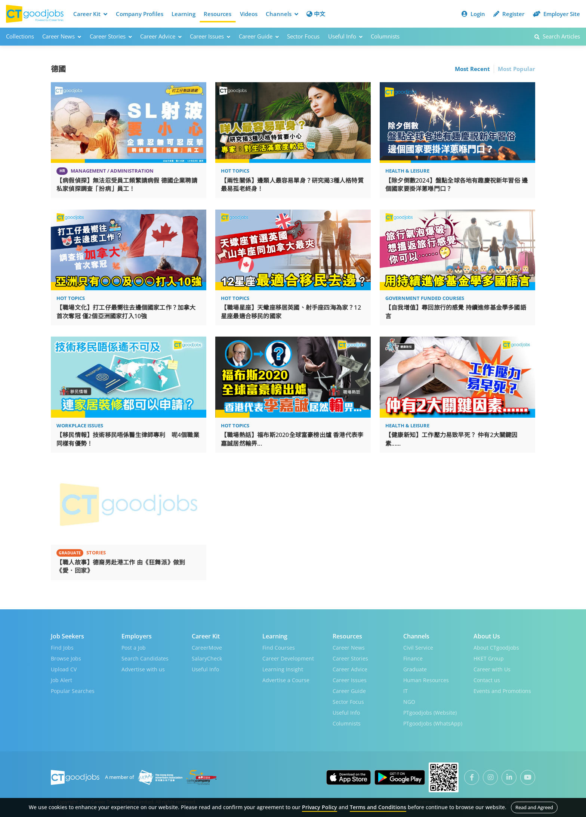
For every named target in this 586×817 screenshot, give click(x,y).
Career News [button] (61, 36)
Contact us (487, 680)
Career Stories (350, 658)
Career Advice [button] (161, 36)
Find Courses (278, 647)
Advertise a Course (285, 680)
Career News (349, 647)
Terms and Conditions (378, 807)
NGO (409, 701)
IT (405, 690)
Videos (248, 14)
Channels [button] (282, 14)
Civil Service (418, 647)
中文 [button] (315, 14)
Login (473, 14)
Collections (20, 36)
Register (508, 14)
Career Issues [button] (210, 36)
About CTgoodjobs (496, 647)
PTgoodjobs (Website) (430, 712)
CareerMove (207, 647)
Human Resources (426, 680)
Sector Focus (303, 36)
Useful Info (205, 669)
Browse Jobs (66, 658)
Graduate (415, 669)
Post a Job (133, 647)
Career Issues (350, 680)
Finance (413, 658)
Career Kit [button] (90, 14)
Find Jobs (62, 647)
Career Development (288, 658)
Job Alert (61, 680)
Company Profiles (139, 14)
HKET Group (489, 658)
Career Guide (349, 690)
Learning (183, 14)
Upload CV (64, 669)
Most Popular (516, 68)
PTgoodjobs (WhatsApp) (432, 723)
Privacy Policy (319, 807)
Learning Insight (282, 669)
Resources (217, 14)
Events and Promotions (502, 690)
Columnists (385, 36)
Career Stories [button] (111, 36)
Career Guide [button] (259, 36)
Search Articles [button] (557, 36)
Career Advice (350, 669)
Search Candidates (145, 658)
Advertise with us (143, 669)
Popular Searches (73, 690)
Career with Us (492, 669)
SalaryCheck (207, 658)
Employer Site (556, 14)
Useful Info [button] (345, 36)
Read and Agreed (534, 807)
